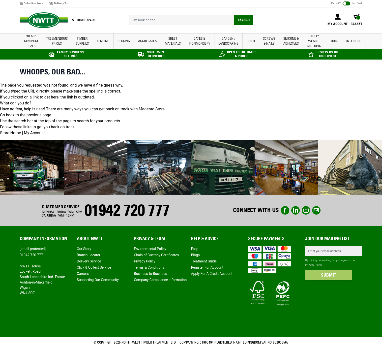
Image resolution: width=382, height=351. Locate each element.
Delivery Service (89, 261)
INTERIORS (353, 41)
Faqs (194, 249)
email (316, 210)
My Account (34, 132)
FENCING (103, 41)
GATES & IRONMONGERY (199, 41)
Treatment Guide (204, 261)
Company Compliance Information (160, 280)
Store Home (10, 132)
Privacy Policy (144, 261)
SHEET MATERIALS (173, 41)
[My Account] (337, 20)
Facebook (285, 210)
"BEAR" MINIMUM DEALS (31, 41)
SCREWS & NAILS (269, 41)
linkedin (295, 210)
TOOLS (333, 41)
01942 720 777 (126, 210)
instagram (306, 210)
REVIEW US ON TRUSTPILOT (327, 54)
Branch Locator (88, 255)
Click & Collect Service (94, 267)
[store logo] (44, 20)
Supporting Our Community (98, 280)
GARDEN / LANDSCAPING (228, 41)
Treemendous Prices (57, 41)
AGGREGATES (147, 41)
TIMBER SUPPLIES (82, 41)
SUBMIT (328, 275)
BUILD (251, 41)
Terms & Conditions (149, 267)
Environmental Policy (150, 249)
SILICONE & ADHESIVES (291, 41)
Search (244, 20)
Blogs (195, 255)
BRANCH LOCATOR (85, 20)
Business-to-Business (150, 274)
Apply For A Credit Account (211, 274)
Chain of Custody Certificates (156, 255)
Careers (83, 274)
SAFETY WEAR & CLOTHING (314, 41)
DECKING (124, 41)
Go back (7, 115)
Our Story (84, 249)
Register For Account (207, 267)
